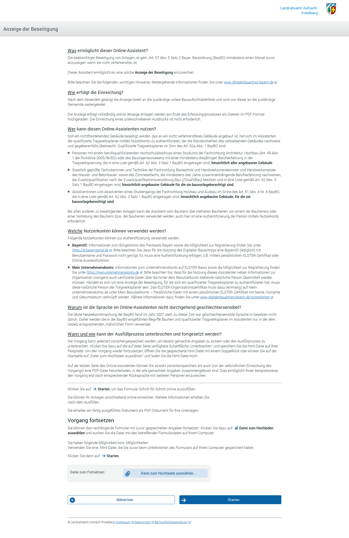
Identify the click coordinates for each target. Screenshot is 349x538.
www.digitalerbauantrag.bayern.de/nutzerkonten (235, 297)
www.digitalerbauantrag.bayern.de (248, 82)
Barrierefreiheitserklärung (170, 522)
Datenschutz (142, 522)
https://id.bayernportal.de (90, 250)
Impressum (122, 522)
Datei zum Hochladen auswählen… (169, 473)
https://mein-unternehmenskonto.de (113, 272)
